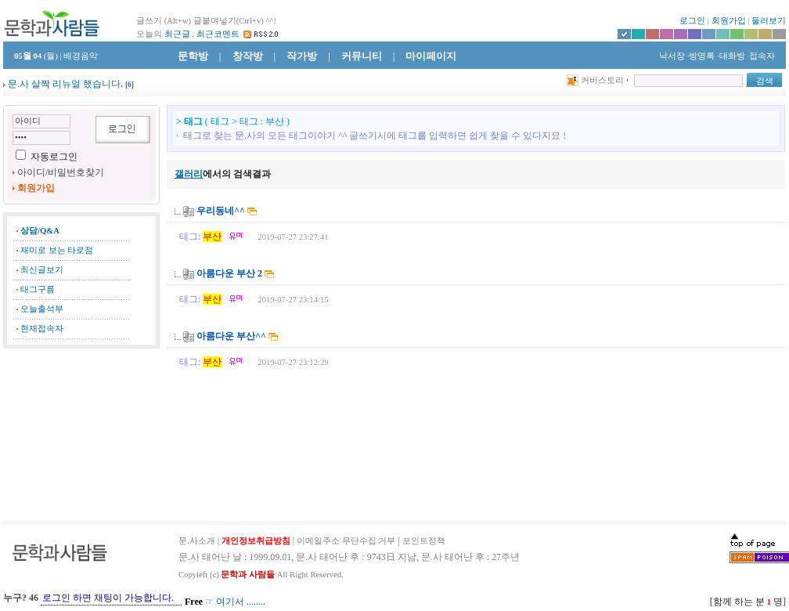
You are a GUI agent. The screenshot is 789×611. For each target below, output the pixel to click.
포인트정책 (423, 541)
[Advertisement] (81, 434)
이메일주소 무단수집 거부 (346, 541)
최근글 (177, 34)
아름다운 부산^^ (231, 336)
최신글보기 (41, 270)
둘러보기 (768, 20)
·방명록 (701, 56)
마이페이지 (430, 56)
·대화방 (731, 56)
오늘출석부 (41, 309)
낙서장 (671, 56)
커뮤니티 (361, 56)
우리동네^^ (220, 210)
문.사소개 (196, 541)
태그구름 (37, 289)
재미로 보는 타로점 (56, 250)
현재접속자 (41, 328)
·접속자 (761, 56)
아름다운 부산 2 (229, 273)
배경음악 (80, 56)
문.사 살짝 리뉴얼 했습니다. (65, 83)
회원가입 (729, 20)
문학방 (193, 56)
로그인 (692, 20)
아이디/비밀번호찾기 (60, 172)
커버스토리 (602, 80)
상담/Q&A (39, 230)
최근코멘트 (218, 34)
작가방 (301, 56)
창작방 (247, 56)
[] (129, 85)
